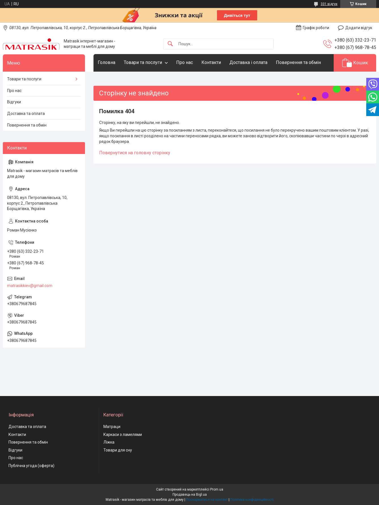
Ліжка (108, 442)
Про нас (184, 62)
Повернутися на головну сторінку (134, 152)
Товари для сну (117, 450)
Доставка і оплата (248, 62)
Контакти (211, 62)
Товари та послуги (143, 62)
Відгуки (14, 102)
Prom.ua (216, 489)
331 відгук (329, 4)
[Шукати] (170, 44)
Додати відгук (358, 27)
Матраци (111, 426)
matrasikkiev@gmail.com (29, 285)
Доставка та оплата (26, 113)
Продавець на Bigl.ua (190, 495)
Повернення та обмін (298, 62)
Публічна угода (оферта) (31, 465)
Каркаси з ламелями (122, 434)
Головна (106, 62)
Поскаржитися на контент (207, 500)
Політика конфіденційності (252, 500)
